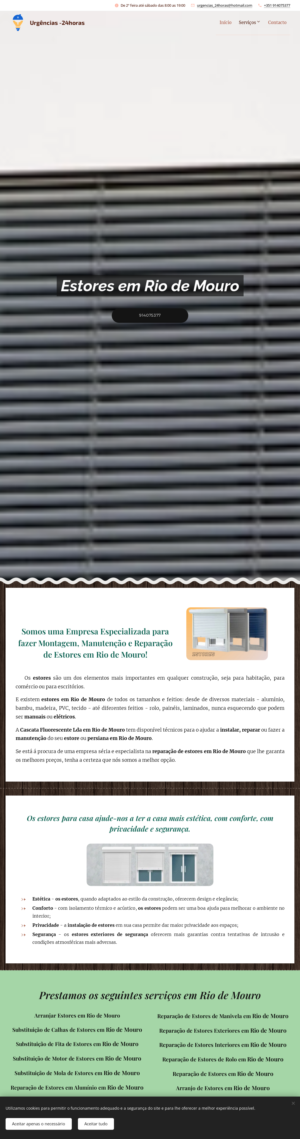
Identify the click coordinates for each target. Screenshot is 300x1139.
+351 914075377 (277, 5)
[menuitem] (216, 22)
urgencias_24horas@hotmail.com (224, 5)
